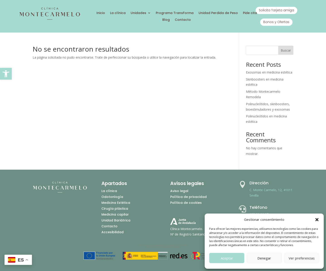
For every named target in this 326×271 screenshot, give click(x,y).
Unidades (138, 13)
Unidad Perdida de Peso (218, 13)
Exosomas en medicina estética (269, 72)
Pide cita (250, 13)
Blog (166, 20)
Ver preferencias (302, 258)
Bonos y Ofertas (276, 22)
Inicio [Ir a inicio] (100, 13)
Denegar (264, 258)
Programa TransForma (175, 13)
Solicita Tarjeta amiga (276, 10)
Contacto (183, 20)
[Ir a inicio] (49, 19)
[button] (6, 74)
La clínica (118, 13)
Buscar (286, 50)
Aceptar (227, 258)
